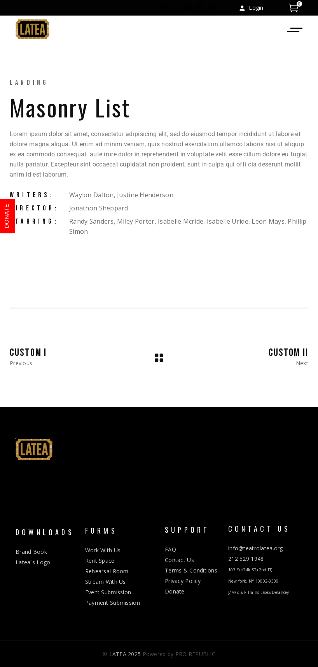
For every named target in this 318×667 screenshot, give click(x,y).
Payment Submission (112, 602)
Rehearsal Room (107, 571)
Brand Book (31, 551)
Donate (175, 591)
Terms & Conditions (191, 570)
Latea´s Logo (33, 562)
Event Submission (108, 592)
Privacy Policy (183, 581)
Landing (29, 83)
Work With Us (103, 550)
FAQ (170, 549)
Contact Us (179, 560)
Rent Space (100, 560)
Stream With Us (105, 581)
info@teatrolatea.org (255, 548)
